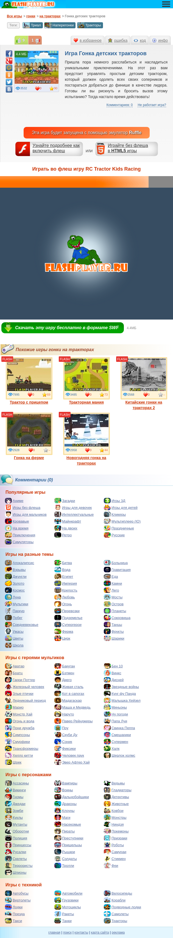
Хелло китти (19, 755)
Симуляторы (19, 542)
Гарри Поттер (20, 679)
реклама (118, 932)
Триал (32, 25)
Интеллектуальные (74, 514)
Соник (63, 741)
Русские (114, 535)
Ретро (63, 535)
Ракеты (64, 914)
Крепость (65, 590)
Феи (111, 865)
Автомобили (68, 893)
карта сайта (100, 932)
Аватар (14, 666)
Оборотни (17, 831)
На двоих (65, 528)
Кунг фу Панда (120, 693)
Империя (65, 583)
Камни (113, 583)
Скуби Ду (65, 734)
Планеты (115, 611)
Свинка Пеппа (119, 728)
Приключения (20, 535)
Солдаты (65, 858)
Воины (63, 790)
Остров (114, 604)
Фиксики (65, 748)
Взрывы (15, 569)
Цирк (62, 638)
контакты (81, 932)
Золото (14, 583)
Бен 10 (113, 666)
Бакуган (64, 666)
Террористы (18, 865)
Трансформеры (21, 748)
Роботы (114, 845)
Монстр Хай (18, 714)
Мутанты (16, 824)
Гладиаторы (118, 790)
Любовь (64, 597)
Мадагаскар (68, 700)
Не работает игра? (152, 105)
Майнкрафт (67, 521)
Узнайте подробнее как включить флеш (56, 148)
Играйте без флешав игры (128, 148)
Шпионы (15, 872)
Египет (63, 576)
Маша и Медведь (72, 707)
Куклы (14, 817)
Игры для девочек (73, 507)
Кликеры (115, 514)
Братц (14, 673)
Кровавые (17, 521)
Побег (14, 617)
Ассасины (17, 783)
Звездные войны (121, 686)
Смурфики (17, 741)
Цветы (14, 638)
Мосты (113, 597)
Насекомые (67, 824)
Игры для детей (121, 507)
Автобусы (17, 893)
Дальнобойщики (71, 797)
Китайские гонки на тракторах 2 (144, 383)
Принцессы (18, 845)
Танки (63, 920)
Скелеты (16, 858)
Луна (13, 597)
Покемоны (116, 831)
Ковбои (114, 810)
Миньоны (115, 707)
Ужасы (14, 631)
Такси (13, 920)
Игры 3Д (114, 500)
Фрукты (114, 631)
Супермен (116, 741)
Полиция (16, 838)
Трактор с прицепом (29, 380)
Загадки (64, 500)
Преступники (68, 838)
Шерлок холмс (119, 755)
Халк (111, 748)
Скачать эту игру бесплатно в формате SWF (67, 327)
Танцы (113, 624)
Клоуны (64, 810)
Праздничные (119, 528)
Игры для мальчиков (26, 514)
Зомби (14, 810)
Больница (116, 562)
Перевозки (67, 611)
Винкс (112, 673)
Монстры (115, 817)
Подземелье (68, 617)
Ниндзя (114, 824)
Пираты (64, 831)
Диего (63, 679)
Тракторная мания (86, 380)
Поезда (15, 914)
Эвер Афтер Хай (72, 762)
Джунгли (16, 576)
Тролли (64, 865)
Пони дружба (19, 728)
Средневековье (21, 624)
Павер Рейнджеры (73, 721)
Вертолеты (17, 900)
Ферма (63, 631)
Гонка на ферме (29, 436)
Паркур (14, 611)
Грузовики (66, 900)
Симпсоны (17, 734)
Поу (61, 728)
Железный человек (24, 686)
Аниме (14, 500)
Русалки (15, 851)
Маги (62, 817)
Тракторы (89, 25)
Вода (62, 569)
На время (17, 528)
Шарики (114, 638)
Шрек (13, 762)
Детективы (116, 797)
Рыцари (64, 851)
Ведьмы (114, 783)
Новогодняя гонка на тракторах (86, 439)
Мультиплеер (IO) (122, 521)
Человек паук (69, 755)
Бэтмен (64, 673)
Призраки (115, 838)
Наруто (64, 714)
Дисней (114, 679)
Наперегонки (59, 25)
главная (54, 932)
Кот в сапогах (69, 693)
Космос (15, 590)
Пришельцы (68, 845)
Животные (116, 803)
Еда (111, 576)
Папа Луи (115, 721)
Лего (111, 590)
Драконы (65, 803)
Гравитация (117, 569)
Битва (63, 562)
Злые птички (19, 693)
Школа (14, 645)
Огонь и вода (19, 721)
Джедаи (15, 803)
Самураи (115, 851)
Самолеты (116, 914)
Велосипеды (118, 893)
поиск (67, 932)
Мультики (16, 604)
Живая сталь (68, 686)
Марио (14, 707)
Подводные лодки (122, 907)
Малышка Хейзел (122, 700)
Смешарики (117, 734)
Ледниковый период (25, 700)
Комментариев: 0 (120, 105)
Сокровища (117, 617)
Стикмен (115, 858)
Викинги (15, 790)
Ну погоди (116, 714)
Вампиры (65, 783)
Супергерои (68, 624)
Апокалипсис (19, 562)
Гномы (14, 797)
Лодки (14, 907)
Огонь (63, 604)
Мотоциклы (67, 907)
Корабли (114, 900)
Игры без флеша (22, 507)
